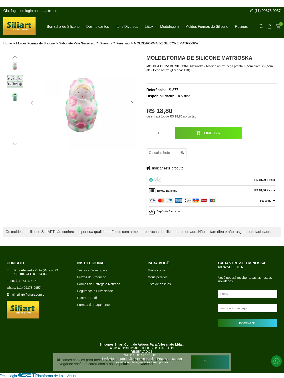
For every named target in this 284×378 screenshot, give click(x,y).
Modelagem (169, 26)
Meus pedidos (158, 277)
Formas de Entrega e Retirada (98, 284)
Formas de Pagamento (93, 304)
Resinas (241, 26)
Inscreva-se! (247, 323)
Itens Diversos (127, 26)
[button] (32, 103)
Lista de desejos (159, 284)
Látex (149, 26)
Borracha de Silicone (63, 26)
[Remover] (149, 133)
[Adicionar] (168, 133)
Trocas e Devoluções (92, 270)
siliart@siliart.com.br (31, 294)
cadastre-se (48, 11)
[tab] (212, 180)
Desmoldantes (97, 26)
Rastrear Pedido (88, 298)
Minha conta (156, 270)
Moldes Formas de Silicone (206, 26)
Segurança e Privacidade (95, 291)
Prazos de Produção (91, 277)
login (29, 11)
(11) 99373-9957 (265, 11)
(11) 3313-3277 (27, 281)
